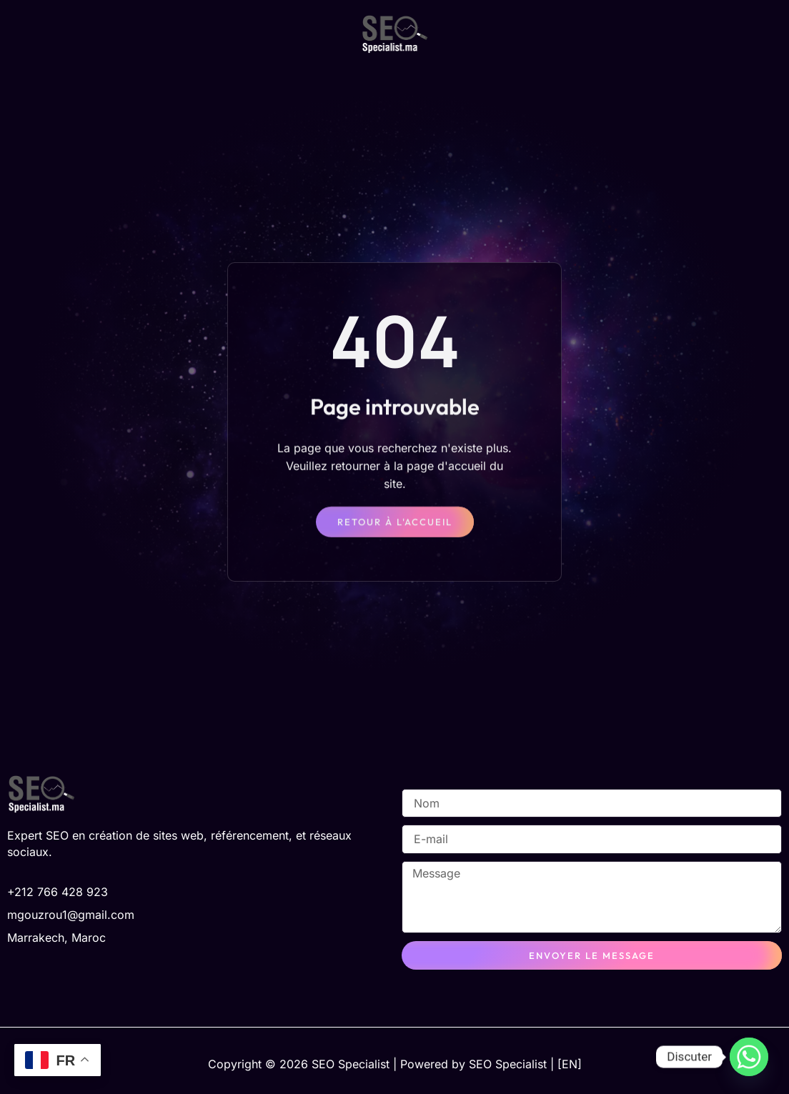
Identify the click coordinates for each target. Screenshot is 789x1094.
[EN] (569, 1064)
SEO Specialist (508, 1064)
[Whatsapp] (749, 1057)
